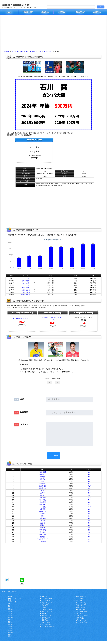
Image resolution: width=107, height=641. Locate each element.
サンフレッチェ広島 (48, 626)
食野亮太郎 (42, 488)
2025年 (10, 610)
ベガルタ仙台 (25, 290)
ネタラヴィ (42, 484)
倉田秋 (42, 493)
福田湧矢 (42, 500)
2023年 (10, 613)
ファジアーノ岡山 (81, 621)
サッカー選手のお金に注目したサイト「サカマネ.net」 (10, 12)
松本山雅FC (79, 613)
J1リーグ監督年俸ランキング (97, 12)
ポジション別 (12, 602)
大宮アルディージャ (81, 606)
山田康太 (42, 490)
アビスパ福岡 (80, 598)
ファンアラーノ (42, 539)
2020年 (10, 619)
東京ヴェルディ (80, 608)
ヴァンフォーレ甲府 (81, 611)
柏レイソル (45, 606)
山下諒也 (42, 507)
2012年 (10, 634)
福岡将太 (42, 474)
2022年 (10, 615)
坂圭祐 (42, 525)
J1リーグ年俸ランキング (15, 598)
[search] (71, 7)
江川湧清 (42, 518)
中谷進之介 (42, 511)
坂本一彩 (42, 497)
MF (89, 484)
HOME (6, 51)
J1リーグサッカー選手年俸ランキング (44, 12)
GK (89, 472)
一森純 (42, 514)
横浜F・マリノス (47, 611)
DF (89, 474)
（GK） (53, 320)
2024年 (10, 612)
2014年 (10, 630)
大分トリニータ (80, 602)
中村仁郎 (42, 534)
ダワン (42, 516)
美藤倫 (42, 523)
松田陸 (42, 537)
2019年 (10, 621)
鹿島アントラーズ (47, 602)
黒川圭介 (42, 479)
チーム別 (44, 596)
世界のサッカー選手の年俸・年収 (27, 12)
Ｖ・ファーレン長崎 (81, 623)
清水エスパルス (46, 617)
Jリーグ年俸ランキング (22, 318)
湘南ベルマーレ (46, 615)
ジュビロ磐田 (80, 617)
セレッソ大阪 (46, 623)
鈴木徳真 (42, 504)
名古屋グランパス (47, 619)
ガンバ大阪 (48, 51)
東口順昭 (42, 472)
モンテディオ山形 (81, 604)
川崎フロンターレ (47, 609)
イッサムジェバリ (42, 495)
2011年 (10, 636)
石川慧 (42, 520)
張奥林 (42, 527)
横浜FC (44, 613)
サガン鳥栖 (79, 600)
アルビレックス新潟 (81, 615)
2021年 (10, 617)
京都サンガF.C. (80, 619)
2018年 (10, 623)
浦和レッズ (45, 604)
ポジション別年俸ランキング (52, 317)
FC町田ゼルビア (80, 609)
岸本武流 (42, 502)
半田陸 (42, 477)
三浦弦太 (42, 481)
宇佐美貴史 (42, 486)
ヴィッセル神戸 (46, 624)
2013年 (10, 632)
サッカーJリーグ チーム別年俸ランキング (26, 51)
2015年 (10, 628)
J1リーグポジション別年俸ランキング (62, 12)
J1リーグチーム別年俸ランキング (79, 12)
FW (89, 486)
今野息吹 (42, 509)
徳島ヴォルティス (81, 596)
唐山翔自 (42, 532)
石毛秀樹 (42, 541)
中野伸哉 (42, 530)
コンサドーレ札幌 (47, 598)
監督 (9, 600)
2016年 (10, 626)
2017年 (10, 625)
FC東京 (44, 608)
